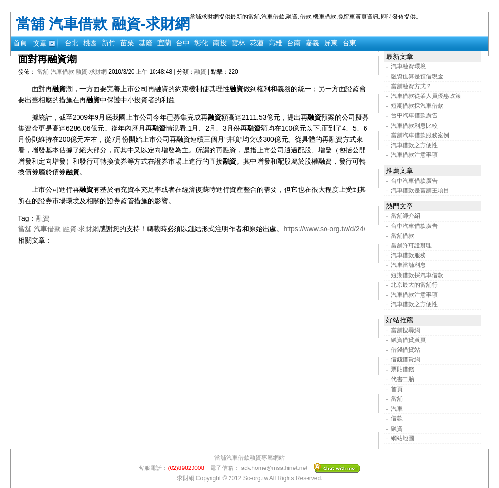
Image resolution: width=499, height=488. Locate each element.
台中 (183, 43)
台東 (349, 43)
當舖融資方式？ (411, 86)
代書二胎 (402, 379)
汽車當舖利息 (408, 265)
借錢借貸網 (405, 359)
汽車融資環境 (408, 66)
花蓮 (257, 43)
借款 (397, 418)
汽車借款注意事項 (414, 154)
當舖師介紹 (405, 215)
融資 (200, 71)
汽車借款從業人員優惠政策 (426, 96)
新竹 (108, 43)
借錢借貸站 (405, 349)
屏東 (331, 43)
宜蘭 (164, 43)
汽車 (397, 408)
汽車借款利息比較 (414, 125)
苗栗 (127, 43)
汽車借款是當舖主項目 (420, 190)
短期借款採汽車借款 (417, 105)
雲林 (238, 43)
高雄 (275, 43)
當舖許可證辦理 (411, 245)
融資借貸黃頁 (408, 340)
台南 (294, 43)
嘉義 (312, 43)
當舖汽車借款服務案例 (420, 135)
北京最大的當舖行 (414, 285)
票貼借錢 (402, 369)
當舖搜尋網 (405, 330)
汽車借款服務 (408, 255)
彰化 (201, 43)
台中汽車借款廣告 (414, 115)
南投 (220, 43)
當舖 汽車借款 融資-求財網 (103, 24)
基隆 (146, 43)
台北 (71, 43)
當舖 (397, 398)
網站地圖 (402, 438)
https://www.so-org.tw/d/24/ (324, 229)
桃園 (90, 43)
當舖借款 (402, 235)
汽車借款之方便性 (414, 145)
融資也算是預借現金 (417, 76)
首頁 (20, 43)
